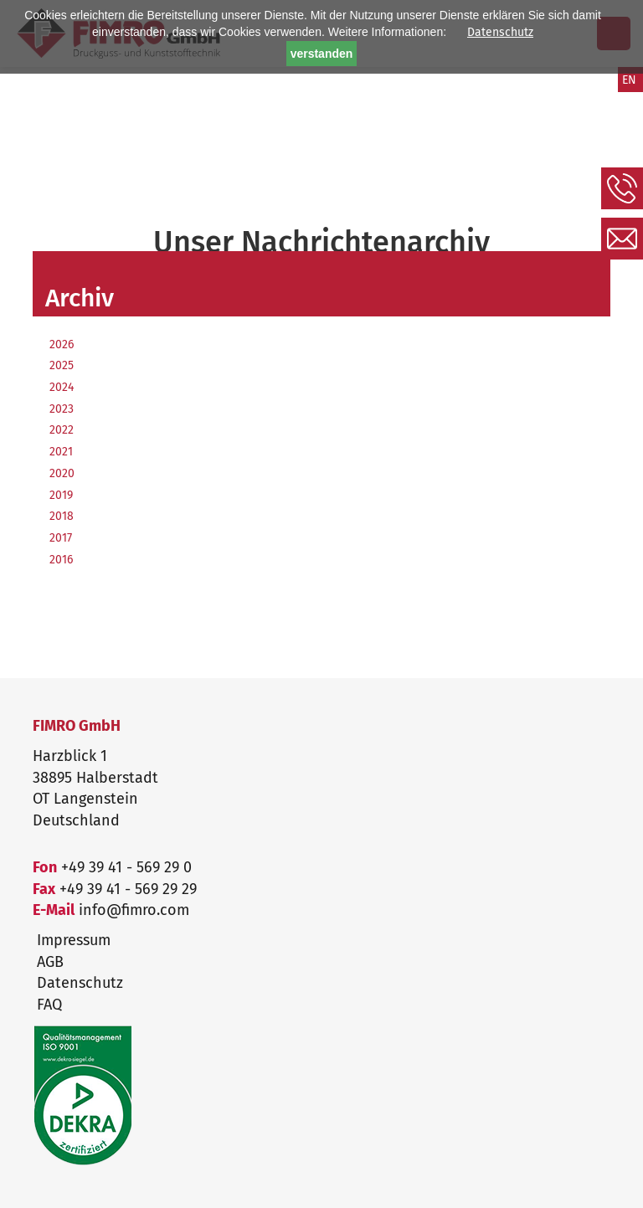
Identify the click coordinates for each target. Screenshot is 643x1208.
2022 (61, 430)
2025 (61, 365)
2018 (61, 516)
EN (629, 80)
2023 (61, 409)
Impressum (74, 940)
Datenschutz (500, 32)
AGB (50, 962)
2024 (61, 387)
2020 (62, 473)
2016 (61, 560)
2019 (61, 495)
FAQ (49, 1004)
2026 (61, 344)
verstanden (322, 53)
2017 (60, 538)
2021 (61, 452)
